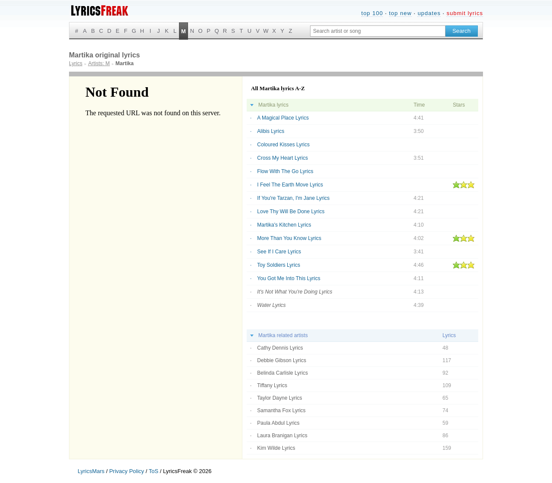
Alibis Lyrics (270, 131)
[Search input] (377, 31)
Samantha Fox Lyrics (281, 410)
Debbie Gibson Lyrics (281, 360)
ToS (153, 471)
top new (400, 13)
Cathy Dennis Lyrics (280, 348)
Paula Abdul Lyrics (278, 423)
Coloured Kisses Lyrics (283, 145)
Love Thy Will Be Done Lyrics (290, 211)
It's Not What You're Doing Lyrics (294, 292)
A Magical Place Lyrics (283, 118)
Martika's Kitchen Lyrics (284, 225)
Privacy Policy (126, 471)
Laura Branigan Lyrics (282, 435)
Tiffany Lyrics (272, 385)
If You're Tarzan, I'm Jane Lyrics (293, 198)
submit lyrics (464, 13)
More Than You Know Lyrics (289, 238)
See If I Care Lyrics (279, 252)
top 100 (372, 13)
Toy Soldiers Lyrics (278, 265)
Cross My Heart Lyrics (282, 158)
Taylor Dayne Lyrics (279, 398)
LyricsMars (91, 471)
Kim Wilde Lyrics (276, 448)
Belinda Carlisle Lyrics (282, 373)
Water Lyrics (271, 305)
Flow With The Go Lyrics (285, 171)
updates (428, 13)
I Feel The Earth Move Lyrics (290, 185)
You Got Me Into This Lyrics (288, 278)
